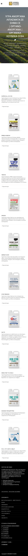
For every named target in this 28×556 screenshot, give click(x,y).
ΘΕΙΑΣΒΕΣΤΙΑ (4, 518)
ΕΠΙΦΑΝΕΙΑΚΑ (4, 504)
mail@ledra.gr (6, 535)
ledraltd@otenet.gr (7, 537)
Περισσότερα (5, 106)
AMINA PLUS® (5, 255)
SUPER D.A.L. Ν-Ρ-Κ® (6, 96)
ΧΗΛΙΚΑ (3, 515)
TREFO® (3, 175)
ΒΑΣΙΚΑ (3, 502)
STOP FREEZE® (5, 294)
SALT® (3, 332)
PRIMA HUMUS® (5, 135)
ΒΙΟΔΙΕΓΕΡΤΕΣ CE (5, 509)
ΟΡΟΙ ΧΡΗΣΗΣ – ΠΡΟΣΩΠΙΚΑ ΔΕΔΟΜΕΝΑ (10, 491)
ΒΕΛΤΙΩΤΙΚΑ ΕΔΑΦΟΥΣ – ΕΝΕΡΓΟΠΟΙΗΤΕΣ (11, 500)
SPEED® (3, 215)
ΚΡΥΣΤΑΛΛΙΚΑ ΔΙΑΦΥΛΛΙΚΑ (7, 507)
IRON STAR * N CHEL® (7, 373)
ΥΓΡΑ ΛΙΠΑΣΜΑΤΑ (5, 513)
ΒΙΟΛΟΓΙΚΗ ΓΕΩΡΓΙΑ (6, 511)
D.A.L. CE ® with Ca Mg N (8, 449)
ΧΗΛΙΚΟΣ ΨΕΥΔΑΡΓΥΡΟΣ (7, 411)
